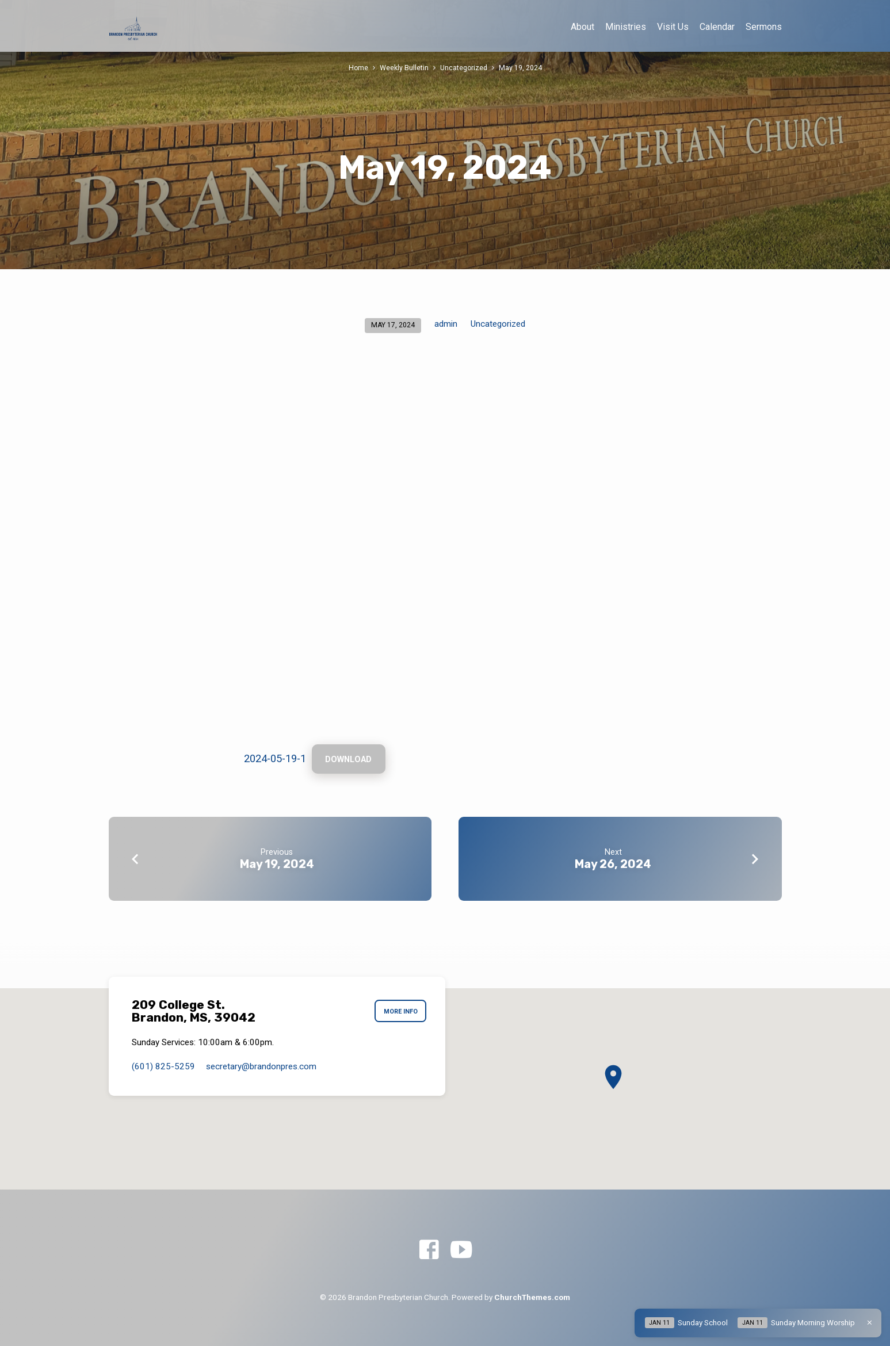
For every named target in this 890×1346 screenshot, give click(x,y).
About (582, 26)
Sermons (764, 26)
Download (349, 760)
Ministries (625, 26)
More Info (399, 1011)
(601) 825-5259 (163, 1066)
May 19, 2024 (521, 67)
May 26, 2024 (613, 865)
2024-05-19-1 (275, 759)
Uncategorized (464, 67)
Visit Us (673, 26)
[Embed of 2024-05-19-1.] (445, 549)
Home (358, 67)
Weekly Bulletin (404, 67)
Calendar (717, 26)
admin (445, 324)
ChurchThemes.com (532, 1297)
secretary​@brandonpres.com (261, 1066)
